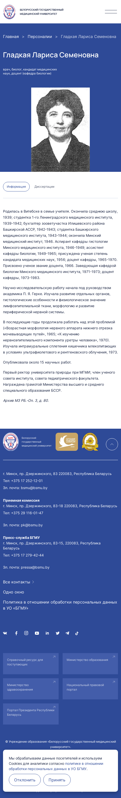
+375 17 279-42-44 (27, 555)
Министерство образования (87, 660)
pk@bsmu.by (32, 525)
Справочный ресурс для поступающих (25, 662)
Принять (57, 779)
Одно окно (13, 591)
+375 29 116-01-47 (27, 513)
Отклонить (24, 779)
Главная (11, 36)
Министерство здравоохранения (20, 687)
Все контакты (16, 581)
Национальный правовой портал (85, 687)
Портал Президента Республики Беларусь (30, 712)
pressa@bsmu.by (35, 567)
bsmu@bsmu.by (34, 488)
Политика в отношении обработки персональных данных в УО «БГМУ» (60, 605)
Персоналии (40, 36)
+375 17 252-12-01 (27, 480)
